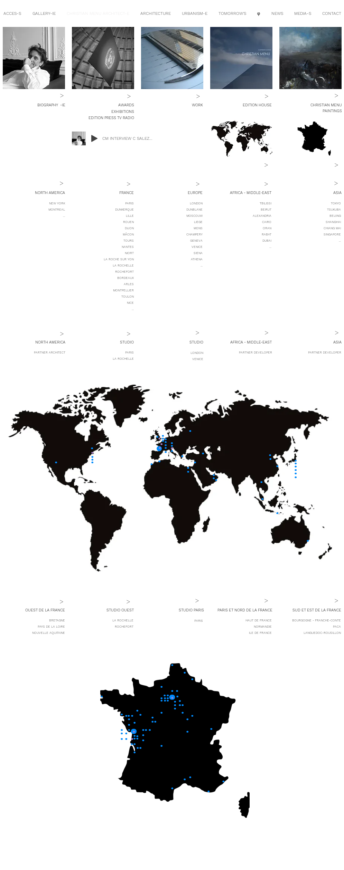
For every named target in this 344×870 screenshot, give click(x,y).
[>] (61, 95)
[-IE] (61, 105)
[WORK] (193, 105)
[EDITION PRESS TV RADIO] (111, 118)
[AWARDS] (126, 105)
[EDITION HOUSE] (245, 105)
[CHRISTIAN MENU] (310, 105)
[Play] (94, 138)
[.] (151, 462)
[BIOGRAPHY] (36, 105)
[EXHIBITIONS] (122, 111)
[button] (43, 193)
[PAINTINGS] (310, 111)
